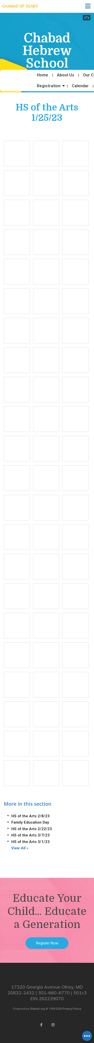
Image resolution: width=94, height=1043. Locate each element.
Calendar (80, 86)
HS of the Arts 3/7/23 (30, 835)
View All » (20, 848)
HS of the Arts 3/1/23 (30, 841)
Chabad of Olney (20, 6)
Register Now (47, 943)
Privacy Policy (71, 1008)
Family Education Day (30, 822)
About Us (65, 75)
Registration (48, 86)
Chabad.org (37, 1008)
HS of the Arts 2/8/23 (30, 816)
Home (42, 75)
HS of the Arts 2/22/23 (31, 829)
